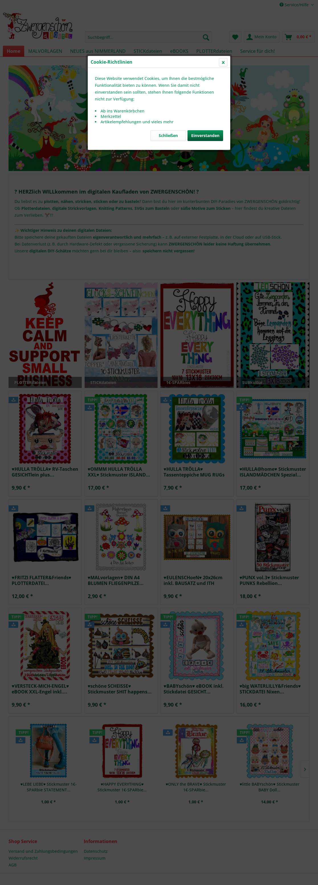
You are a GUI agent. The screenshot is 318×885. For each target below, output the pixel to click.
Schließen (168, 135)
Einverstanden (205, 135)
